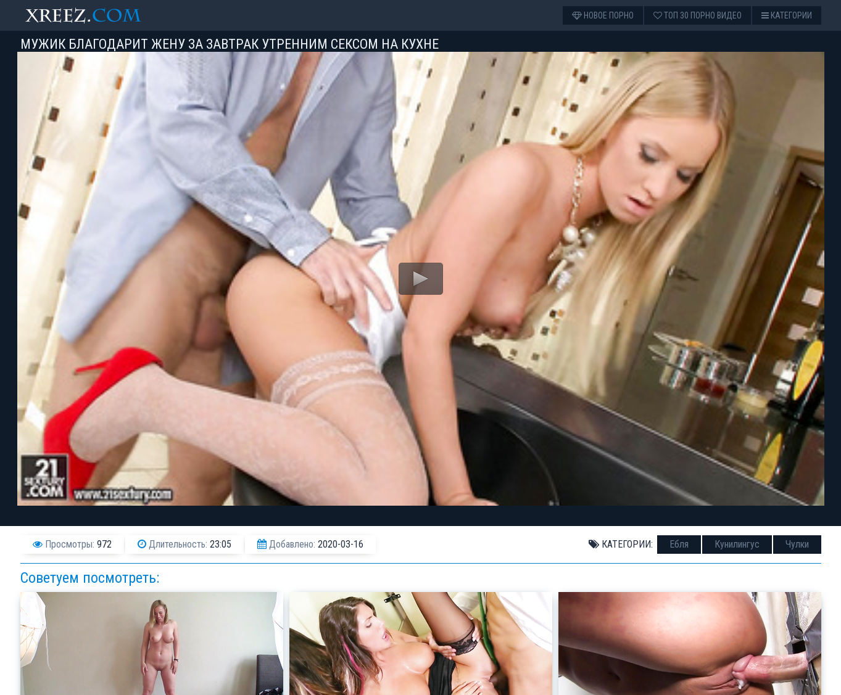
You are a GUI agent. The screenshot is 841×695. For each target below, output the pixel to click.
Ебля (679, 544)
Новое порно (603, 15)
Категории (786, 15)
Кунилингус (737, 544)
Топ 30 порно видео (697, 15)
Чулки (797, 544)
